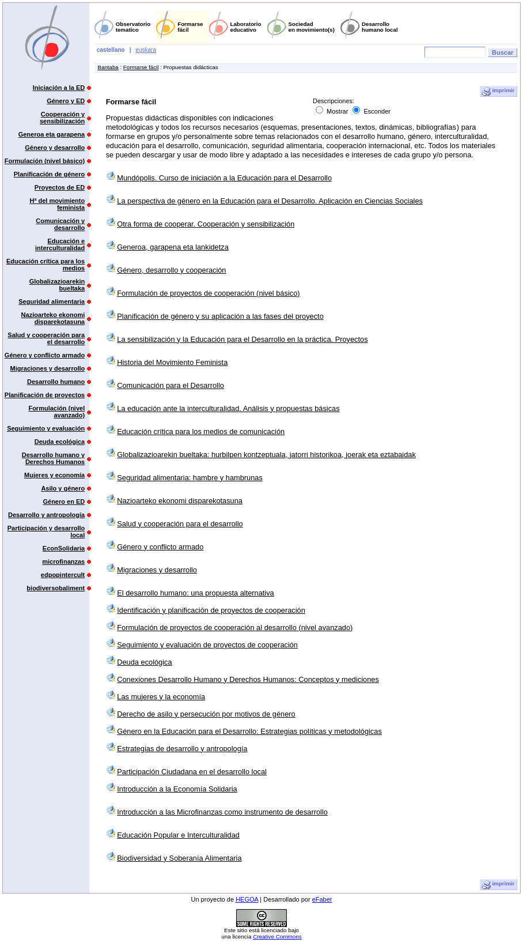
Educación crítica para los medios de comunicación (201, 431)
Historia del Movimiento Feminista (172, 362)
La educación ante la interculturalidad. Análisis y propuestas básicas (228, 408)
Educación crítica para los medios (45, 265)
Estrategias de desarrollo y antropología (182, 748)
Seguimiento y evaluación (46, 428)
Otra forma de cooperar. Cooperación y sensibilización (205, 224)
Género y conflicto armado (45, 355)
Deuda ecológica (60, 441)
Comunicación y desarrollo (60, 224)
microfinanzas (63, 561)
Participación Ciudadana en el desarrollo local (192, 771)
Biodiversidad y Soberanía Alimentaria (179, 858)
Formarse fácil (141, 67)
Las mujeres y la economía (161, 696)
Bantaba (108, 67)
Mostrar (333, 111)
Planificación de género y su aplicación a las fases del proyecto (220, 316)
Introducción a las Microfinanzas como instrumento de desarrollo (222, 812)
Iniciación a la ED (59, 87)
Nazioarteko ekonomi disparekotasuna (53, 318)
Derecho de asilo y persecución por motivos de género (206, 714)
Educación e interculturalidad (60, 244)
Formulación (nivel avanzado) (56, 412)
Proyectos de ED (60, 187)
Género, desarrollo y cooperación (171, 270)
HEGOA (247, 899)
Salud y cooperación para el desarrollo (46, 338)
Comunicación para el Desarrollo (170, 385)
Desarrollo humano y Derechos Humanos (53, 458)
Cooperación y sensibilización (62, 118)
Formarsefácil (190, 27)
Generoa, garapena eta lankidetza (173, 247)
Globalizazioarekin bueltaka (57, 285)
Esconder (372, 111)
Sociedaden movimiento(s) (312, 27)
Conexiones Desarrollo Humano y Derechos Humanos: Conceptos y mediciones (248, 679)
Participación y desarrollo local (46, 531)
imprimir (498, 91)
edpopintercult (63, 574)
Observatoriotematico (133, 27)
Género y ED (66, 100)
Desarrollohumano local (380, 27)
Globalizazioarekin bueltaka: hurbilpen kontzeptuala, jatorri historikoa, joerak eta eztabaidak (266, 454)
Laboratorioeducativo (246, 27)
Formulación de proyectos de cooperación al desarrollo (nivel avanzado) (235, 627)
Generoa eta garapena (51, 134)
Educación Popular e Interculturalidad (178, 835)
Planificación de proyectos (45, 394)
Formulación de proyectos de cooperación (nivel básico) (208, 293)
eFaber (322, 899)
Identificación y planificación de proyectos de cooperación (211, 610)
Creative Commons (277, 936)
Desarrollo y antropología (46, 514)
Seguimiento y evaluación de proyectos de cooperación (207, 644)
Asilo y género (63, 488)
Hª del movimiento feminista (57, 204)
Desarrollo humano (56, 381)
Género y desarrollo (55, 147)
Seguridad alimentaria (51, 301)
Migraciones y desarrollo (47, 368)
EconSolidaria (64, 548)
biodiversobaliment (55, 588)
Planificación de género (49, 174)
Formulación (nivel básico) (45, 160)
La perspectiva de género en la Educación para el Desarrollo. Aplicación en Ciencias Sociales (270, 201)
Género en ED (64, 501)
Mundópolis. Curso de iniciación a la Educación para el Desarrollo (224, 178)
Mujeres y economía (54, 475)
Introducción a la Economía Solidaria (177, 789)
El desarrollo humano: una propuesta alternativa (195, 593)
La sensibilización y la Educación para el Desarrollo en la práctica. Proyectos (242, 339)
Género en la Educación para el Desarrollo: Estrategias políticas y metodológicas (249, 731)
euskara (145, 50)
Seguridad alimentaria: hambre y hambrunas (190, 477)
